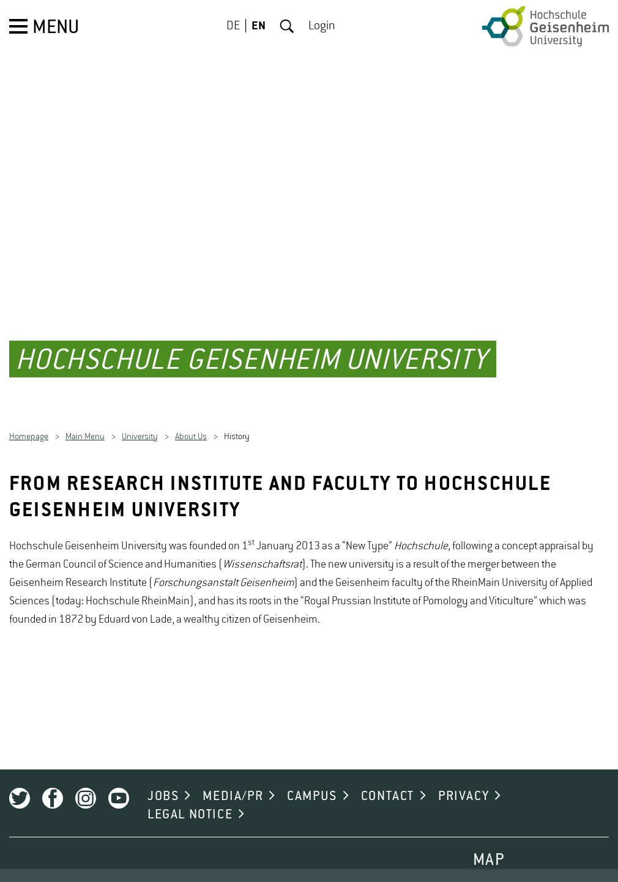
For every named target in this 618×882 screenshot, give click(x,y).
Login (321, 26)
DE (233, 26)
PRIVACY (463, 783)
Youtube (118, 785)
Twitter (19, 785)
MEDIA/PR (233, 783)
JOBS (163, 783)
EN (258, 26)
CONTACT (387, 783)
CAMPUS (312, 783)
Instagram (85, 785)
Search (287, 26)
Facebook (52, 785)
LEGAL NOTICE (190, 802)
